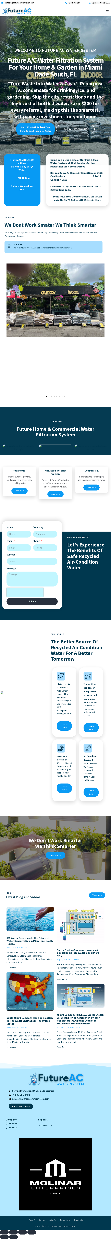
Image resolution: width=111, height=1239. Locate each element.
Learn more (64, 795)
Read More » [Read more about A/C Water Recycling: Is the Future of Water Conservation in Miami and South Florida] (11, 967)
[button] (107, 11)
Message (11, 155)
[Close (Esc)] (31, 1232)
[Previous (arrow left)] (4, 1237)
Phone (37, 128)
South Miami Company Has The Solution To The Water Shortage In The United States (30, 1020)
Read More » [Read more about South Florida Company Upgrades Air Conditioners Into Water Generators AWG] (62, 979)
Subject (11, 141)
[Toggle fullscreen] (13, 1232)
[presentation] (25, 179)
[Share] (22, 1232)
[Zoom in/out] (4, 1232)
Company (38, 114)
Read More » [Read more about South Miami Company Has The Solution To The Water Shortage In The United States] (11, 1047)
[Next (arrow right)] (13, 1237)
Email (10, 128)
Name (10, 114)
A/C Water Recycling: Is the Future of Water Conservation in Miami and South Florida (30, 940)
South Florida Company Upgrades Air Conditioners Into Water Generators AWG (78, 953)
